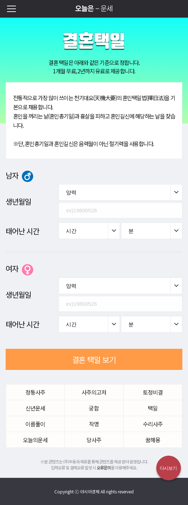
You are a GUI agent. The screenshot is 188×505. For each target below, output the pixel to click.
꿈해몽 (152, 440)
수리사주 (153, 424)
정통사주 (35, 392)
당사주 (93, 440)
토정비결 (153, 392)
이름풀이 (35, 424)
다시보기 (168, 468)
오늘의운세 (35, 440)
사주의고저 (93, 392)
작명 (94, 424)
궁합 (94, 408)
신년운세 (35, 408)
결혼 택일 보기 (94, 359)
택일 (153, 408)
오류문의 (104, 467)
